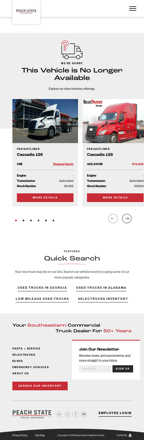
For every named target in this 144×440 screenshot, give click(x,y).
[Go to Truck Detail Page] (45, 152)
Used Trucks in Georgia (42, 292)
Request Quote (63, 164)
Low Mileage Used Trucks (42, 303)
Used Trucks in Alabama (101, 292)
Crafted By (124, 435)
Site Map (40, 435)
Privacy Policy (20, 435)
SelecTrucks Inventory (103, 303)
